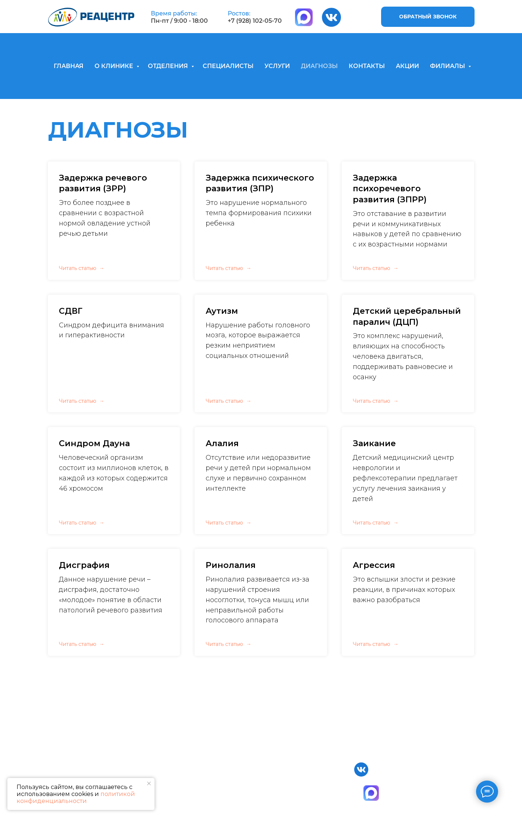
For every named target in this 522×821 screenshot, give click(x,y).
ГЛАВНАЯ (69, 66)
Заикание (374, 443)
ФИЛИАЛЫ (448, 66)
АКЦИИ (407, 66)
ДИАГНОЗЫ (319, 66)
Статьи (293, 812)
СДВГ (70, 311)
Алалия (222, 443)
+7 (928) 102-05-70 (255, 20)
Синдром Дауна (94, 443)
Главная (109, 765)
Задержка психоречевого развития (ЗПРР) (390, 189)
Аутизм (222, 311)
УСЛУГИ (277, 66)
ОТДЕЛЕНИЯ (168, 66)
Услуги (293, 777)
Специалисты (303, 765)
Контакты (297, 788)
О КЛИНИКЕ (115, 66)
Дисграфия (84, 565)
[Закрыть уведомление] (149, 783)
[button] (428, 17)
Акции (293, 800)
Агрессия (374, 565)
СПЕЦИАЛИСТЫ (228, 66)
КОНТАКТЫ (367, 66)
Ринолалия (231, 565)
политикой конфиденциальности (76, 797)
